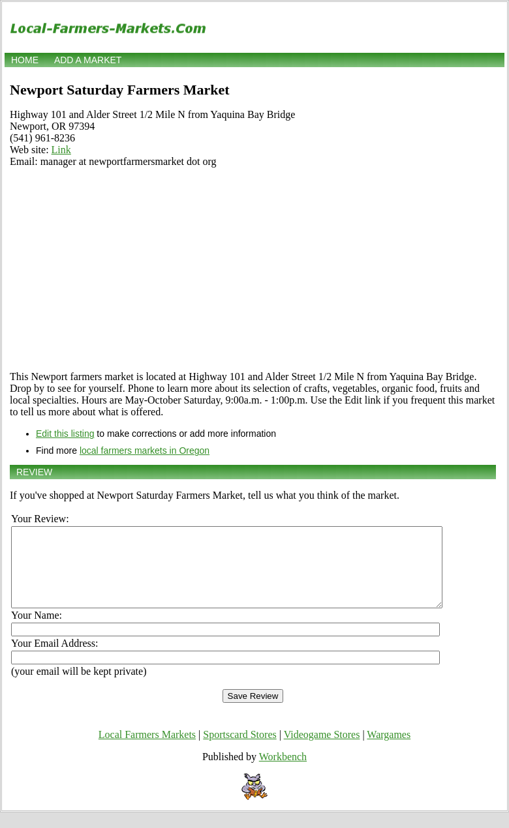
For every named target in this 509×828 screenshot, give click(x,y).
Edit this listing (65, 433)
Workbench (283, 772)
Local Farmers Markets (147, 750)
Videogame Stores (322, 750)
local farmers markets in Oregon (144, 450)
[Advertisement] (253, 269)
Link (61, 149)
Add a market (87, 60)
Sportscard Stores (239, 750)
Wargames (388, 750)
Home (25, 60)
